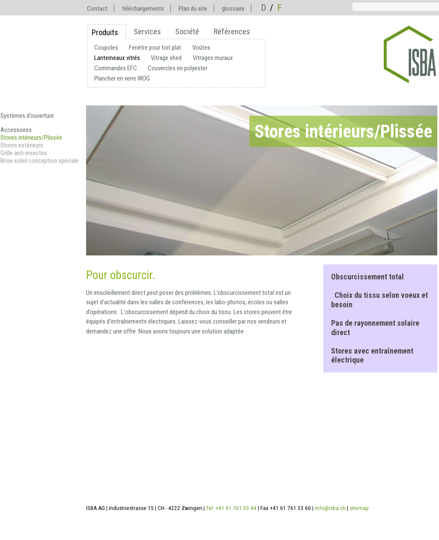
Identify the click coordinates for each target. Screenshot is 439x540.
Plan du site (193, 8)
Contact (97, 8)
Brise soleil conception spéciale (39, 161)
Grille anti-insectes (23, 153)
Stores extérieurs (21, 145)
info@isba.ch (330, 508)
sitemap (359, 508)
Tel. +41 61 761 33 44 (231, 508)
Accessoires (16, 130)
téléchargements (143, 8)
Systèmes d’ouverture (27, 116)
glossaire (233, 8)
